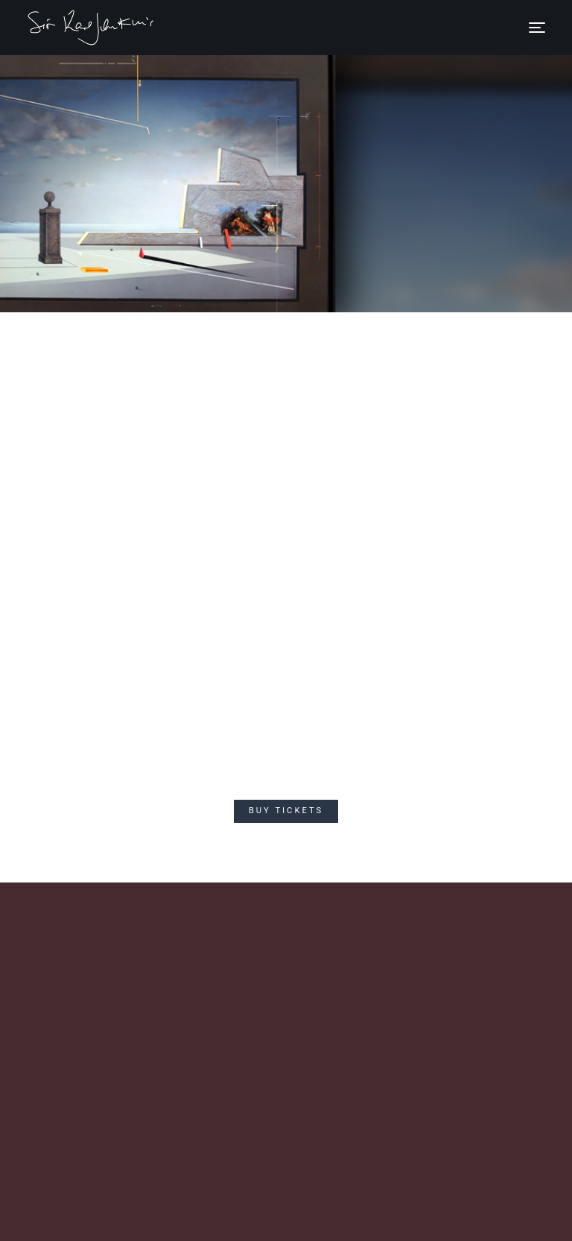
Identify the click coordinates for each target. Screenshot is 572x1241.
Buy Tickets (286, 810)
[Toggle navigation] (537, 27)
